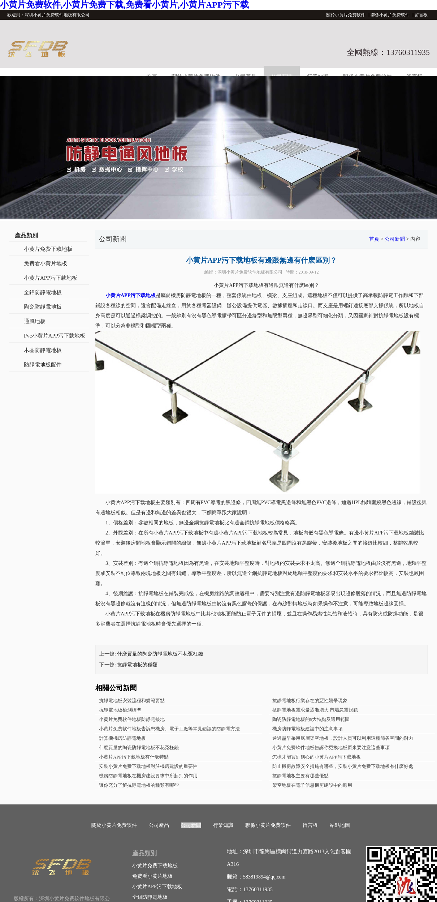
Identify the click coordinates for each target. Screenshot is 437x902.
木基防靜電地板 (43, 350)
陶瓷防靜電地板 (43, 307)
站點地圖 (340, 825)
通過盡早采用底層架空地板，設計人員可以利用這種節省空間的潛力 (342, 738)
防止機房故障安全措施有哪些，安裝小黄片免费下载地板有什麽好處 (342, 766)
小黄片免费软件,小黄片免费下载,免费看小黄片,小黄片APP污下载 (124, 4)
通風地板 (35, 321)
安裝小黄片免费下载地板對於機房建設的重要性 (148, 766)
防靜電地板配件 (43, 365)
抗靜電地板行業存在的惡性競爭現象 (309, 700)
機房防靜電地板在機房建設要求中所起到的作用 (148, 775)
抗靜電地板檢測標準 (120, 710)
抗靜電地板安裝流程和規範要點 (132, 700)
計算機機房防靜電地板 (122, 738)
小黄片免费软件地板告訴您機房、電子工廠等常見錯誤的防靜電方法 (169, 728)
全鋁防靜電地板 (43, 292)
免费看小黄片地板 (45, 263)
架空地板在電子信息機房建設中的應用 (312, 785)
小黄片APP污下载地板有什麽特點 (134, 757)
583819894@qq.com (264, 877)
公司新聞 (395, 239)
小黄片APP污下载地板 (50, 278)
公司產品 (159, 825)
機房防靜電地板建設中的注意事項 (307, 728)
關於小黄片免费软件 (345, 14)
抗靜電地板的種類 (137, 664)
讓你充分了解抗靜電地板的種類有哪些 (139, 785)
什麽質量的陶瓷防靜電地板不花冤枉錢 (160, 654)
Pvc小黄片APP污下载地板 (54, 336)
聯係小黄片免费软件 (390, 14)
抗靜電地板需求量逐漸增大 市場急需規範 (315, 710)
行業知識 (223, 825)
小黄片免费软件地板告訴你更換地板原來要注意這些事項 (331, 747)
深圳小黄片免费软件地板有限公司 (249, 272)
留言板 (421, 14)
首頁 (374, 239)
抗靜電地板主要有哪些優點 (300, 775)
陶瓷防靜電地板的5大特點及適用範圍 (311, 719)
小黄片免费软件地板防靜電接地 (132, 719)
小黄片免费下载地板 (48, 249)
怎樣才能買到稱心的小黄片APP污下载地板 (316, 757)
